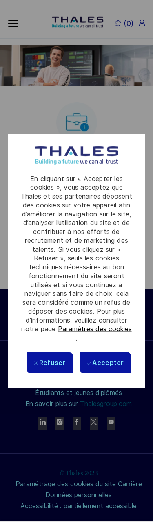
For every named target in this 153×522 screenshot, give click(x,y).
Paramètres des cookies (95, 329)
